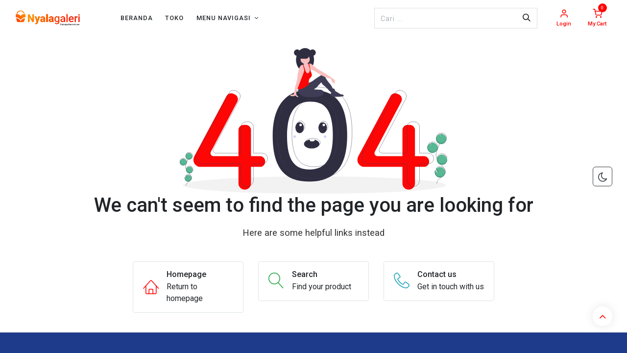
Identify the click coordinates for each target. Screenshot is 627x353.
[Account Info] (564, 18)
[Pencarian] (526, 18)
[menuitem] (136, 17)
